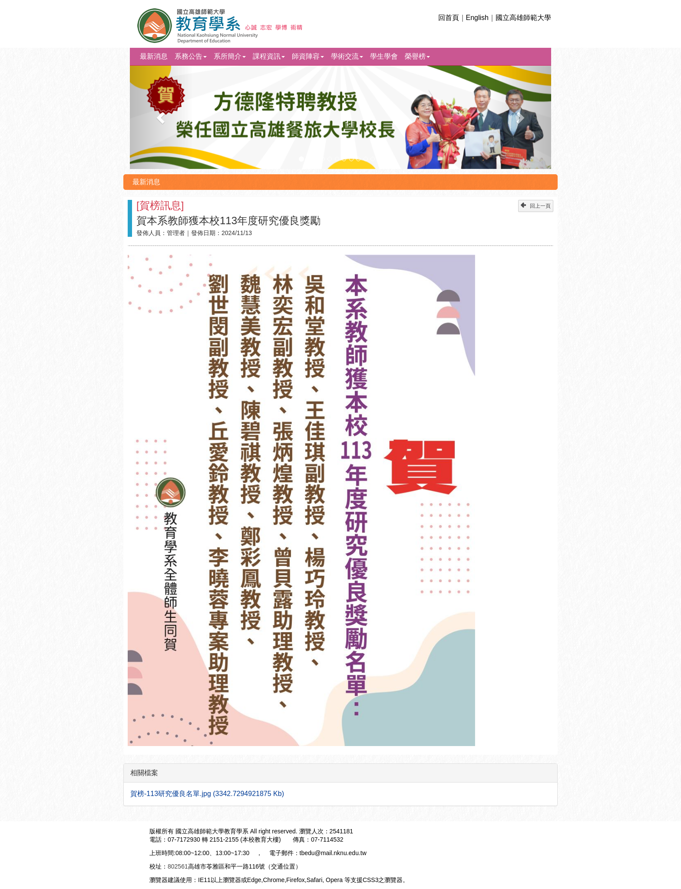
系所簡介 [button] (230, 56)
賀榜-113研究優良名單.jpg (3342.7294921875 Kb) (207, 793)
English (477, 17)
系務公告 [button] (191, 56)
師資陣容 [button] (308, 56)
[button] (161, 117)
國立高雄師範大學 (523, 17)
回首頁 (448, 17)
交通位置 (283, 866)
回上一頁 (536, 205)
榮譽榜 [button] (417, 56)
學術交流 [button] (347, 56)
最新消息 (154, 56)
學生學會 (384, 56)
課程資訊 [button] (269, 56)
